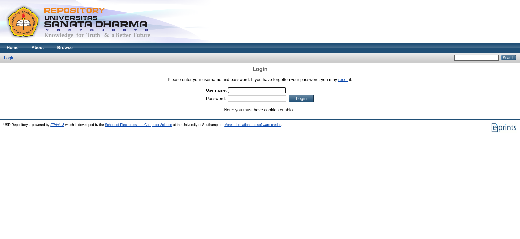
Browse (65, 47)
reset (343, 79)
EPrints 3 (57, 125)
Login (9, 57)
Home (13, 47)
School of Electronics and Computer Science (138, 125)
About (38, 47)
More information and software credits (252, 125)
